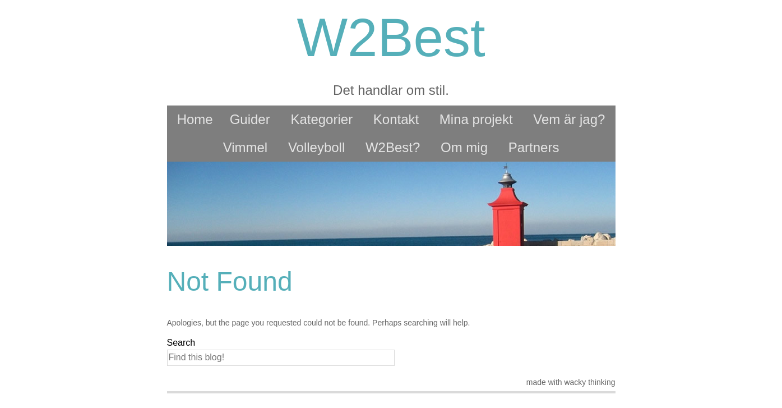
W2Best (391, 37)
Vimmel (245, 147)
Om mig (464, 147)
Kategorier (321, 119)
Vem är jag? (569, 119)
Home (195, 119)
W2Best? (392, 147)
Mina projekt (476, 119)
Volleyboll (316, 147)
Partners (533, 147)
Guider (250, 119)
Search (181, 342)
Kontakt (396, 119)
